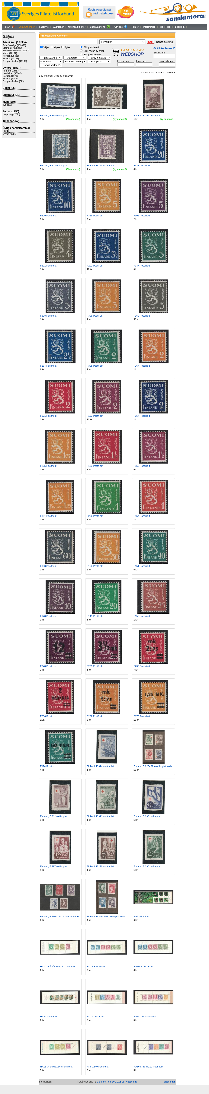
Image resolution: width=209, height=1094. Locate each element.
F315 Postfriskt (95, 215)
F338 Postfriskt (48, 315)
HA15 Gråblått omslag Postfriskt (57, 966)
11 (116, 1081)
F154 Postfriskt (141, 516)
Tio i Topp (165, 27)
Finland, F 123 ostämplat (100, 165)
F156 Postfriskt (141, 465)
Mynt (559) (9, 101)
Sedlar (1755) (11, 111)
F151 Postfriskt (141, 566)
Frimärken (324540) (15, 42)
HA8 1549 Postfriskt (97, 1066)
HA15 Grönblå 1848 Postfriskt (56, 1066)
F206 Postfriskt (48, 716)
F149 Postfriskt (95, 616)
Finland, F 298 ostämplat (146, 816)
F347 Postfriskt (141, 265)
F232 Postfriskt (95, 716)
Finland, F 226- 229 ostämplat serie (152, 766)
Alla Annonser (27, 27)
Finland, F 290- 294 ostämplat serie (59, 916)
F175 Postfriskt (141, 716)
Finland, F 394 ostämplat (53, 115)
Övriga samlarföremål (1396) (16, 129)
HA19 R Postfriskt (96, 966)
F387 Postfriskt (141, 165)
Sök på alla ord (91, 47)
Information (149, 27)
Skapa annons (100, 26)
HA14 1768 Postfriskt (144, 1016)
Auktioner (58, 27)
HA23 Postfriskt (141, 916)
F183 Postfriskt (95, 415)
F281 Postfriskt (95, 666)
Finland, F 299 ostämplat (146, 115)
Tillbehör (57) (11, 121)
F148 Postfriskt (48, 616)
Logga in (180, 27)
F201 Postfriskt (48, 415)
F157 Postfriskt (141, 415)
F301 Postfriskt (48, 265)
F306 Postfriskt (141, 215)
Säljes (46, 47)
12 (119, 1081)
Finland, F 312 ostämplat (53, 816)
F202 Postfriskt (95, 265)
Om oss (120, 26)
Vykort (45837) (12, 67)
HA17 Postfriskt (95, 1016)
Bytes (67, 47)
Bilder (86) (9, 87)
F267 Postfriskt (141, 365)
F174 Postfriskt (48, 766)
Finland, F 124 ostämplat (53, 165)
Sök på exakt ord (92, 54)
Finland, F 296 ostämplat (100, 866)
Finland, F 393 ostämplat (100, 115)
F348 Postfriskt (48, 666)
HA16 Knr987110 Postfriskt (148, 1066)
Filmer (135, 27)
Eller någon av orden (94, 51)
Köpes (57, 47)
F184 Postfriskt (48, 365)
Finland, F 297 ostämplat (53, 866)
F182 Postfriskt (95, 465)
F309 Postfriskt (48, 215)
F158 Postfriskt (141, 315)
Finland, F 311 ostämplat (100, 816)
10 (113, 1081)
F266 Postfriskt (95, 516)
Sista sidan (169, 1081)
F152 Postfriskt (95, 566)
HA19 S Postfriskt (143, 966)
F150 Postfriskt (141, 616)
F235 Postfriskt (48, 465)
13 (122, 1081)
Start (10, 26)
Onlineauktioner (76, 27)
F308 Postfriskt (95, 315)
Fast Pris (44, 27)
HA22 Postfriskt (48, 1016)
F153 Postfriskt (48, 566)
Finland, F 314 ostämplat (100, 766)
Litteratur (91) (11, 94)
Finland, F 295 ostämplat (146, 866)
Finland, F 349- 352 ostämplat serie (106, 916)
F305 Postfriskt (95, 365)
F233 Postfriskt (141, 666)
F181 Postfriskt (48, 516)
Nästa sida (131, 1081)
